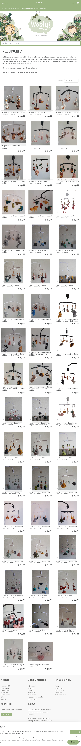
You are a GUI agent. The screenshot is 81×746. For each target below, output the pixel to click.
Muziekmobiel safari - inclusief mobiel (13, 320)
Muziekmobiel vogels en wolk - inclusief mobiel (40, 493)
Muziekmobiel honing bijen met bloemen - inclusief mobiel (12, 147)
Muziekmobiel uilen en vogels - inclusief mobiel (13, 665)
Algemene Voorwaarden (35, 697)
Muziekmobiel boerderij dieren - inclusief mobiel (13, 113)
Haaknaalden (5, 688)
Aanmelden (6, 714)
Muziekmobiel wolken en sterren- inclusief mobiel (65, 631)
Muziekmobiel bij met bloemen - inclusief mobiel (67, 113)
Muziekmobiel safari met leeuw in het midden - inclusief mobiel (40, 388)
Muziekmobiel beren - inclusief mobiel (13, 182)
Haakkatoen (4, 692)
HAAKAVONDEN (32, 8)
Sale (2, 697)
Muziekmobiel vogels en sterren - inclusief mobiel (11, 493)
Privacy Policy (32, 699)
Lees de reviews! (34, 710)
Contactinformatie (60, 695)
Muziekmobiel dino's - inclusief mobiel (13, 216)
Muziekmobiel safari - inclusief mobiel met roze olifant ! (13, 354)
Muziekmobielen (6, 686)
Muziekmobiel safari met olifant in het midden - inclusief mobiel (13, 388)
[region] (27, 736)
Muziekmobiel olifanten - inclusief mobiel (65, 251)
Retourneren (32, 695)
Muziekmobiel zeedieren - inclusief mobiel (38, 147)
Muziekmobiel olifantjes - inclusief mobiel (38, 251)
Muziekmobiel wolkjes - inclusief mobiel (37, 631)
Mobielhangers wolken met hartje (39, 665)
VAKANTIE (42, 8)
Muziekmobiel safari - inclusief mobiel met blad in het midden (67, 320)
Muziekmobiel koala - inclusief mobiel (13, 251)
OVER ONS (12, 8)
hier (44, 712)
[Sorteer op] (71, 81)
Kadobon (3, 699)
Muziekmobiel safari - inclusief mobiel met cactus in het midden (40, 354)
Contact (30, 690)
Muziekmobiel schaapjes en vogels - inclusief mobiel (39, 424)
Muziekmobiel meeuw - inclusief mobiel (37, 113)
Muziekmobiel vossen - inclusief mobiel (64, 596)
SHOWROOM (21, 8)
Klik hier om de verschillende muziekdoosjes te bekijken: (20, 68)
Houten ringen (5, 690)
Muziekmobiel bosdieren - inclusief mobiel (38, 182)
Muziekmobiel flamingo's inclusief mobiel (65, 216)
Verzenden (31, 692)
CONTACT (4, 8)
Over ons (30, 688)
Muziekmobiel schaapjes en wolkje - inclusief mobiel (66, 424)
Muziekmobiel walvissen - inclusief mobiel (11, 631)
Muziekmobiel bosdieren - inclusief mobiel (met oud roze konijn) (67, 181)
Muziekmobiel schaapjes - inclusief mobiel (11, 424)
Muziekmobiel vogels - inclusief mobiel (10, 458)
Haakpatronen (5, 695)
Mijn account (32, 686)
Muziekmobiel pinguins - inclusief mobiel (11, 285)
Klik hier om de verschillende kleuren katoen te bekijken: (20, 72)
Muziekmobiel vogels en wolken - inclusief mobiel (38, 596)
